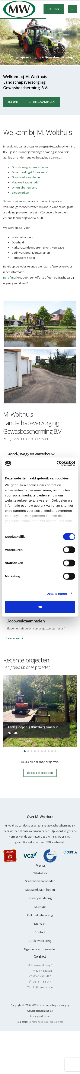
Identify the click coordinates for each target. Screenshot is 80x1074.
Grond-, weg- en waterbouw (30, 167)
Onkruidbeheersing (24, 187)
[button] (24, 751)
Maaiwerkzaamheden (26, 182)
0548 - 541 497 (42, 976)
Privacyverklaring (40, 898)
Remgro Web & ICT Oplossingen (46, 1021)
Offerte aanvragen (42, 101)
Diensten (40, 924)
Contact (40, 932)
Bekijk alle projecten (40, 773)
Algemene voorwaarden (40, 949)
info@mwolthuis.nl (42, 987)
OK (40, 607)
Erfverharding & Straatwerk (29, 172)
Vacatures (40, 873)
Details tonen (57, 593)
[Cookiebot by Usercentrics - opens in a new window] (57, 463)
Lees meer (14, 638)
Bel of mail (10, 277)
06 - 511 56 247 (42, 981)
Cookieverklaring (40, 941)
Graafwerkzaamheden (27, 177)
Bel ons (54, 9)
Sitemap (40, 907)
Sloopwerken (20, 192)
